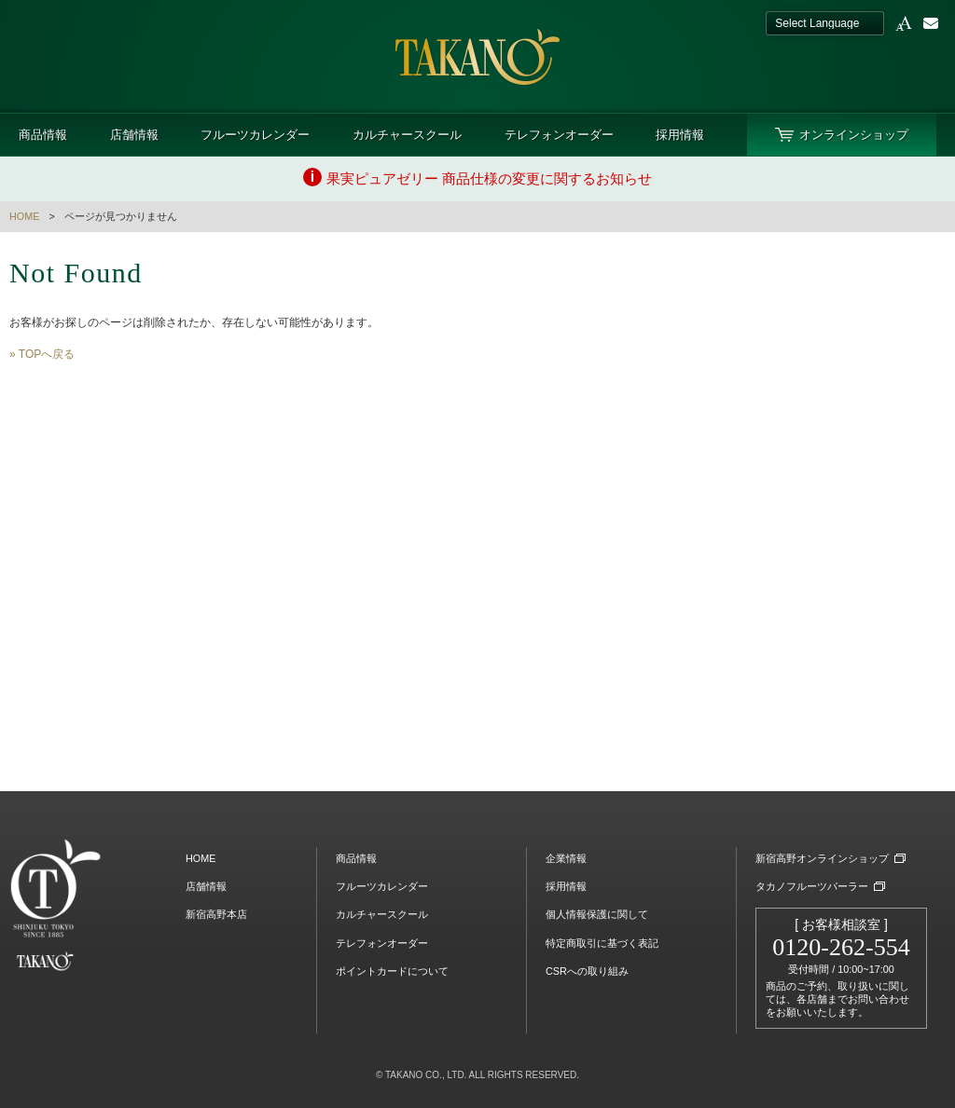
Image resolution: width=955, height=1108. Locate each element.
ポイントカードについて (392, 971)
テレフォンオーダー (559, 135)
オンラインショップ (853, 135)
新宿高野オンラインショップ (822, 858)
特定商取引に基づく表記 (602, 943)
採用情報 (680, 135)
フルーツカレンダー (255, 135)
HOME (24, 216)
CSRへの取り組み (587, 971)
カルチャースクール (407, 135)
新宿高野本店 (216, 914)
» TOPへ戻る (42, 354)
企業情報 (566, 858)
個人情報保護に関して (597, 914)
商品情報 (43, 135)
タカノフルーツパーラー (811, 886)
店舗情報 (134, 135)
